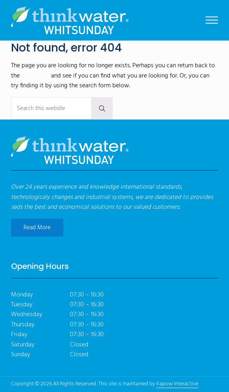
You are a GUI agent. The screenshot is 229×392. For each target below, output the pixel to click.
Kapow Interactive (177, 383)
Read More (37, 227)
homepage (35, 76)
